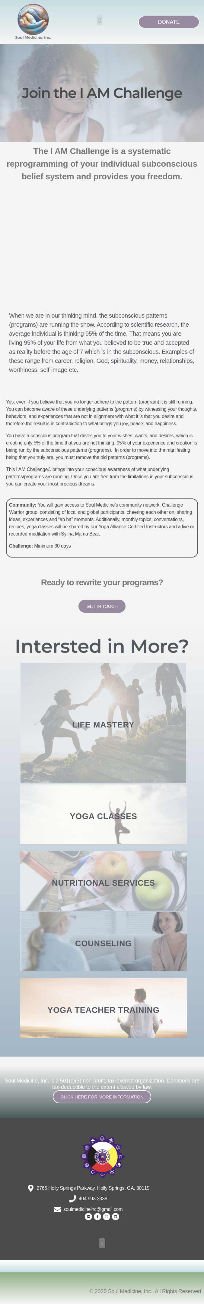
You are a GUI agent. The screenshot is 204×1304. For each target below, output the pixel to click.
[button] (99, 20)
